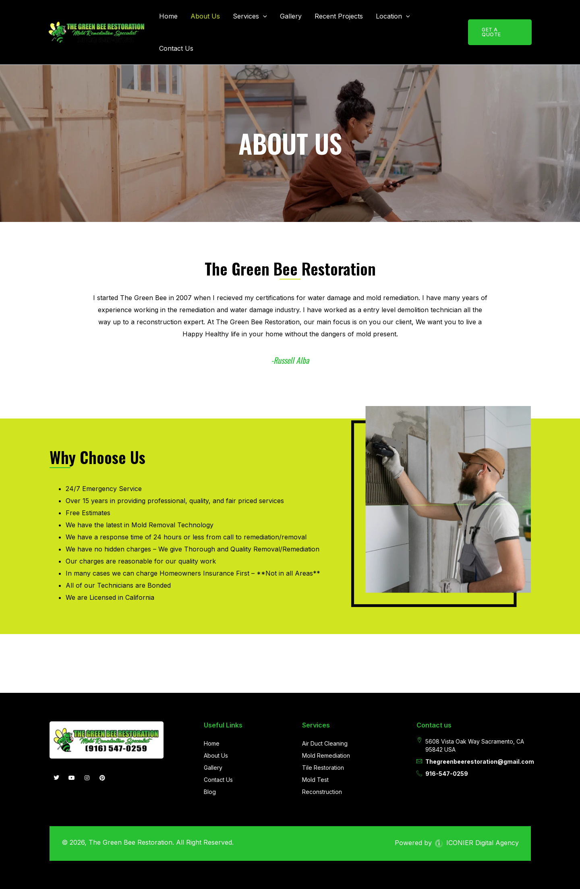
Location (393, 16)
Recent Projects (339, 16)
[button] (263, 16)
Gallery (291, 16)
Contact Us (176, 48)
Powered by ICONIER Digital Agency (457, 843)
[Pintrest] (102, 778)
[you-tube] (72, 778)
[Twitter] (56, 778)
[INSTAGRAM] (87, 778)
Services (250, 16)
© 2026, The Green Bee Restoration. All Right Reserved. (148, 842)
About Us (205, 16)
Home (168, 16)
